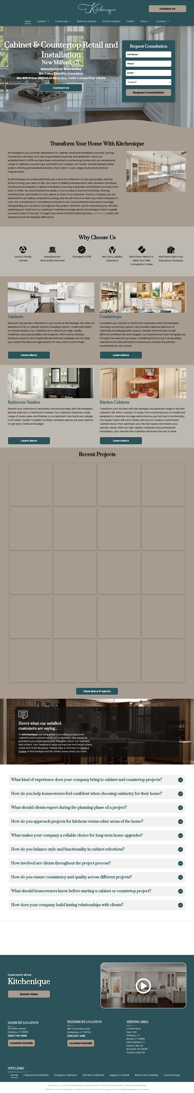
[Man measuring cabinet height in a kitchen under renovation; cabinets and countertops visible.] (75, 528)
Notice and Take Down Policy (112, 1085)
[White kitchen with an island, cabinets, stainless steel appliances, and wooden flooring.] (163, 617)
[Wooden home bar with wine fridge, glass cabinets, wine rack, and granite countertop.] (75, 661)
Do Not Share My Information (72, 1085)
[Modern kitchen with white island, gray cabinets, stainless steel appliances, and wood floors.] (75, 484)
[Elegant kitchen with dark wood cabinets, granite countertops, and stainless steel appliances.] (163, 528)
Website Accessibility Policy (135, 1085)
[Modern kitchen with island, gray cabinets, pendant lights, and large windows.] (119, 572)
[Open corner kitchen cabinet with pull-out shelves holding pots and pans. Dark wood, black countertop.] (163, 572)
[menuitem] (28, 21)
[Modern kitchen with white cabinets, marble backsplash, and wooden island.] (30, 572)
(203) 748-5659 (17, 1035)
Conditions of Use (93, 1085)
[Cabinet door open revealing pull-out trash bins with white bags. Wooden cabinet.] (119, 528)
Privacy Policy (53, 1085)
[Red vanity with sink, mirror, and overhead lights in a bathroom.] (163, 661)
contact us (99, 213)
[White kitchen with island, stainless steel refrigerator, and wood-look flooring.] (30, 484)
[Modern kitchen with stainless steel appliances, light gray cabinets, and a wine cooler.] (30, 661)
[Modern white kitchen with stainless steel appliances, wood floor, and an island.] (163, 484)
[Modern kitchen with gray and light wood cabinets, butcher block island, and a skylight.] (75, 617)
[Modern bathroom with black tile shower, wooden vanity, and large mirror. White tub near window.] (30, 617)
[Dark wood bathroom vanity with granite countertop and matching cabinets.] (119, 661)
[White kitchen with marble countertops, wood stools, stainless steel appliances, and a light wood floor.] (75, 572)
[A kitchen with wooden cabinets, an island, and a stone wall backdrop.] (119, 617)
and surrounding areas (139, 1055)
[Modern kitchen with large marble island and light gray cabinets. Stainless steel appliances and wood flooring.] (119, 484)
